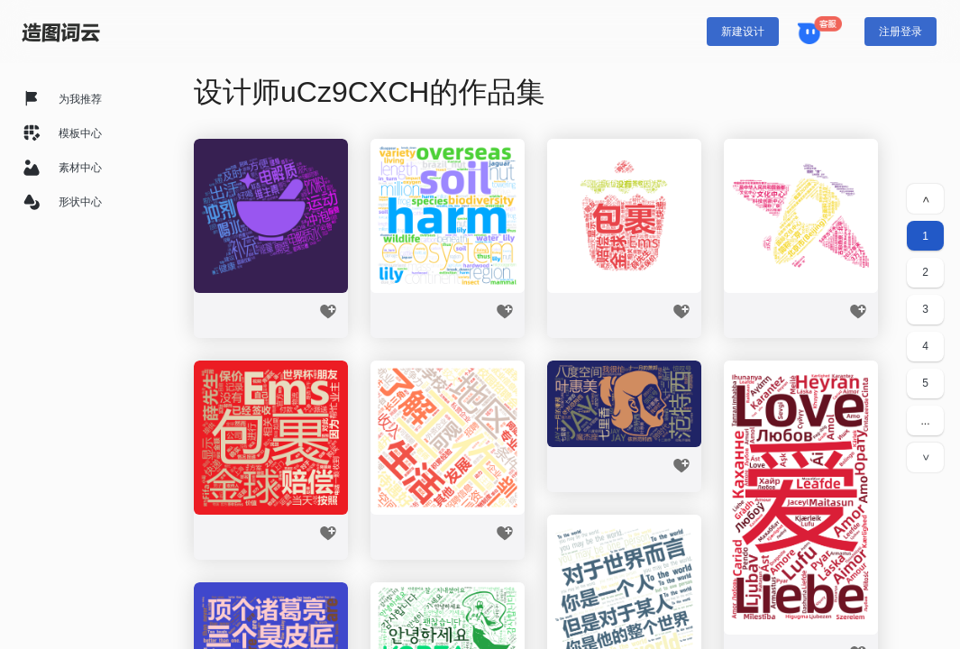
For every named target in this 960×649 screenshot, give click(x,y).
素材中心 (80, 167)
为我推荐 (80, 99)
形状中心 (80, 202)
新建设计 (742, 31)
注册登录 (900, 31)
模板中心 (80, 133)
